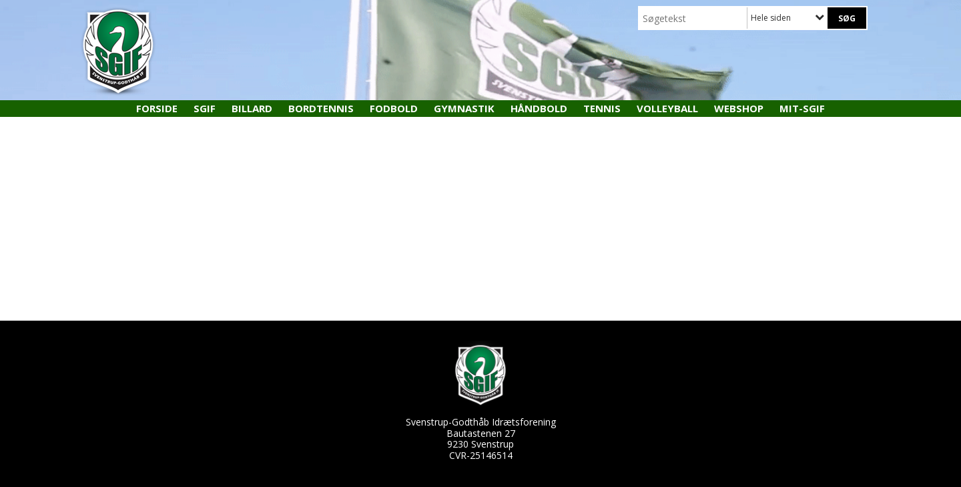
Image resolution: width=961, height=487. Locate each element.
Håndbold (539, 108)
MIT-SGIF (802, 108)
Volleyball (667, 108)
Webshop (738, 108)
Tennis (602, 108)
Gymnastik (464, 108)
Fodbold (394, 108)
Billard (252, 108)
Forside (157, 108)
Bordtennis (321, 108)
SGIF (205, 108)
